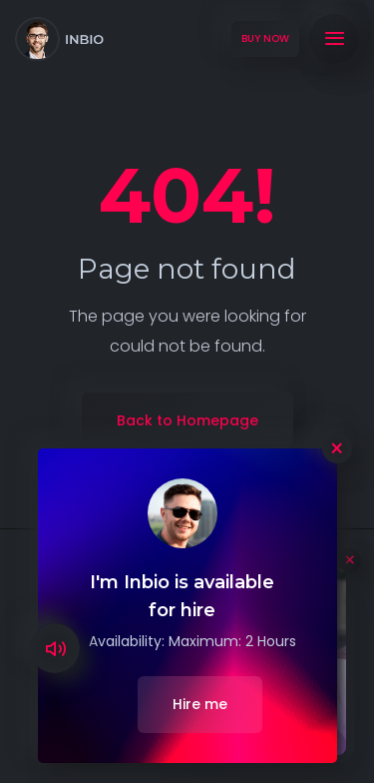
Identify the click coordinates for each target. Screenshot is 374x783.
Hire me (200, 704)
